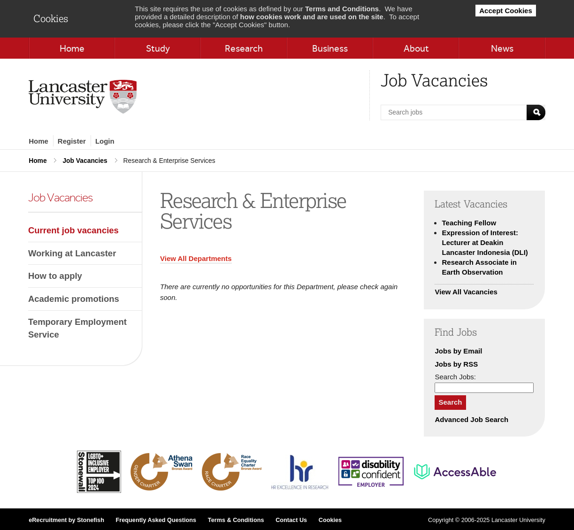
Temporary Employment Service (77, 328)
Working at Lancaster (72, 253)
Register (72, 141)
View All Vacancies (466, 292)
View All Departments (196, 258)
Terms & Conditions (236, 520)
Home (38, 141)
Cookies (330, 520)
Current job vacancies (73, 230)
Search (450, 402)
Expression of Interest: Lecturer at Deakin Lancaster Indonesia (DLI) (485, 242)
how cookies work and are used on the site (311, 17)
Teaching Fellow (469, 223)
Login (105, 141)
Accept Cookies (505, 11)
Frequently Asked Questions (156, 520)
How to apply (55, 276)
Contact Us (291, 520)
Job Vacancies (84, 160)
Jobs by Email (458, 351)
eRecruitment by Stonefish (66, 520)
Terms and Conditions (342, 9)
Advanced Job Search (471, 419)
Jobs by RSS (456, 364)
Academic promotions (73, 299)
